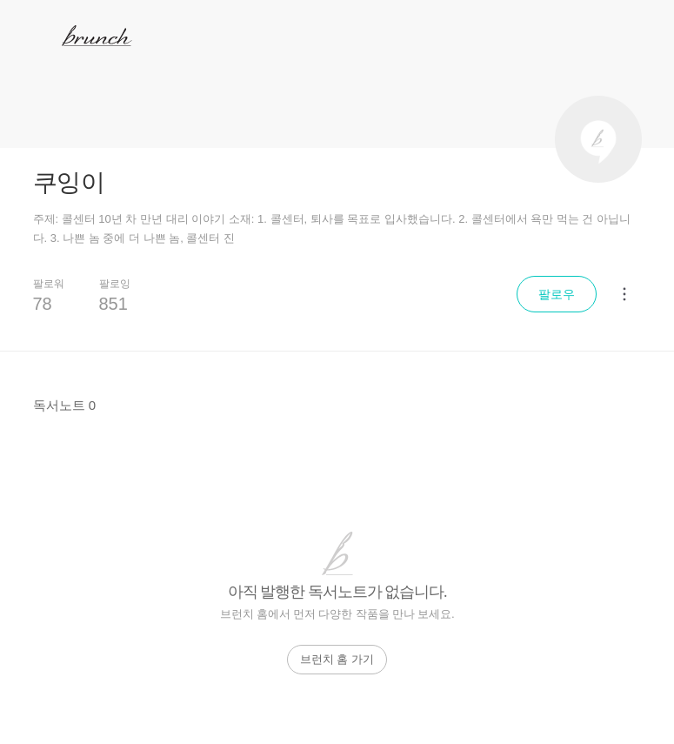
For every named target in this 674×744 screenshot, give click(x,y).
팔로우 (556, 294)
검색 (638, 35)
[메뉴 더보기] (624, 294)
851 (113, 303)
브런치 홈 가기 (337, 659)
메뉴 (38, 35)
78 (42, 303)
